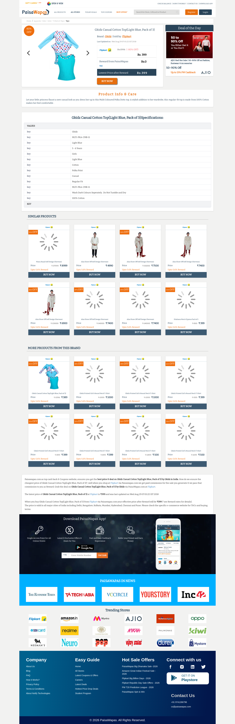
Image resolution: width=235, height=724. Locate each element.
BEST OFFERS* (121, 12)
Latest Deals (81, 684)
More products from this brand (54, 348)
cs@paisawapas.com (181, 706)
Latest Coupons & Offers (86, 675)
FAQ (28, 675)
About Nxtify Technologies (38, 693)
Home (78, 666)
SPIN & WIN (55, 3)
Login (205, 12)
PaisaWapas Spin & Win (133, 692)
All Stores (79, 671)
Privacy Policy (32, 684)
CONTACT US (193, 4)
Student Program (83, 693)
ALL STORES (75, 12)
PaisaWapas (108, 720)
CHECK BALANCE (164, 4)
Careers (79, 680)
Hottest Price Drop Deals (86, 689)
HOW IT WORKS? (179, 4)
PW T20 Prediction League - (138, 687)
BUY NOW (107, 81)
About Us (30, 666)
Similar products (42, 216)
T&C (101, 66)
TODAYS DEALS (91, 12)
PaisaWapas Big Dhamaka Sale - (140, 666)
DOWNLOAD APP (206, 4)
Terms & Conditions (35, 689)
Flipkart (126, 36)
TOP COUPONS (106, 12)
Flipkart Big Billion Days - (136, 678)
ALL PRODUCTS (60, 12)
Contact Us (183, 695)
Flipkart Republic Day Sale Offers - (140, 683)
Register (191, 12)
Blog (28, 671)
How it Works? (33, 680)
